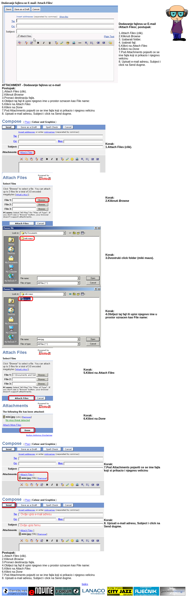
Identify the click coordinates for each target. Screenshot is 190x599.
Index (85, 584)
